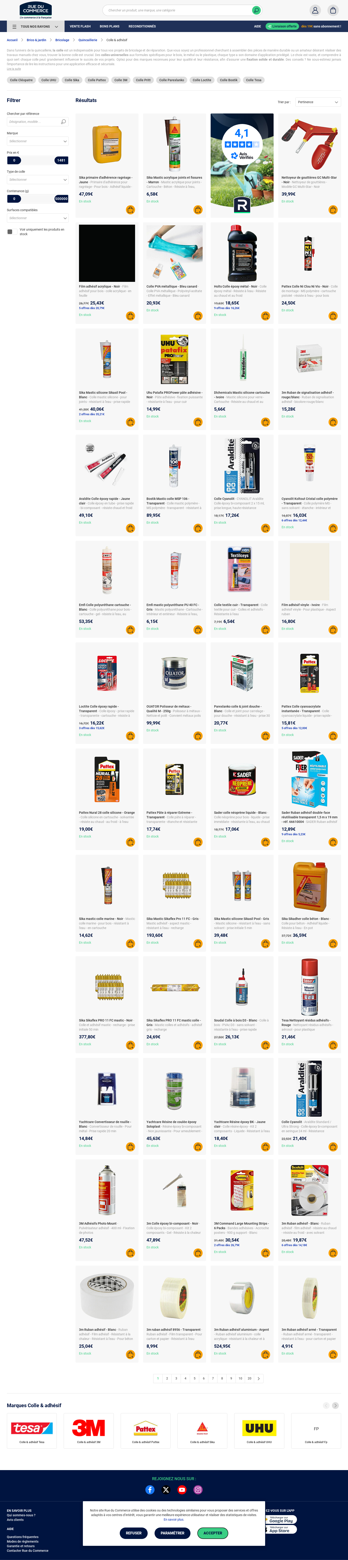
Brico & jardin (36, 40)
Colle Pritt (143, 80)
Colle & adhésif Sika (202, 1442)
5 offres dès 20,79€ (91, 308)
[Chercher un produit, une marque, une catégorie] (182, 10)
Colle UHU (48, 80)
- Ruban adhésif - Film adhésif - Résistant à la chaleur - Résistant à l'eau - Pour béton (106, 1334)
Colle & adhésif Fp (316, 1442)
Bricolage (62, 40)
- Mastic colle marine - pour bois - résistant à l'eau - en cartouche (107, 923)
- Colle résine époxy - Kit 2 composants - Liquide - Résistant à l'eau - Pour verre (242, 1131)
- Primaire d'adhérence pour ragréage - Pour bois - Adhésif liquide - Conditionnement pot (105, 186)
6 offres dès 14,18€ (294, 1245)
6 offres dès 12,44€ (294, 520)
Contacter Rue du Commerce (28, 1550)
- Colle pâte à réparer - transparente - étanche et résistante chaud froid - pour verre (172, 821)
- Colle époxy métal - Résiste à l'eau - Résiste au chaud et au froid (240, 291)
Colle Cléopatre (21, 80)
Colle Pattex (97, 80)
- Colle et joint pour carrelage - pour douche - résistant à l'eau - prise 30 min (242, 715)
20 (249, 1378)
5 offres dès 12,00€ (294, 728)
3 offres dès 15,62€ (91, 728)
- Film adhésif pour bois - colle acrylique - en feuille (105, 291)
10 (240, 1378)
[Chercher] (256, 10)
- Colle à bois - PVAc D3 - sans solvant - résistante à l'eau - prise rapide (241, 1024)
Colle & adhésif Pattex (145, 1442)
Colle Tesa (253, 80)
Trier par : (284, 102)
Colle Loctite (202, 80)
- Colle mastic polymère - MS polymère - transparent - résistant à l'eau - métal (174, 507)
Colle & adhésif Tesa (31, 1442)
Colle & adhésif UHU (259, 1442)
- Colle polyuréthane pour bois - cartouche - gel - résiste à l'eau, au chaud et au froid (105, 614)
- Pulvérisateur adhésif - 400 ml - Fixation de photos (107, 1228)
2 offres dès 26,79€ (226, 1245)
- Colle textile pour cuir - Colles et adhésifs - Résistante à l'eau (241, 609)
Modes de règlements (22, 1541)
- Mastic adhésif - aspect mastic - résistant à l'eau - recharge (173, 923)
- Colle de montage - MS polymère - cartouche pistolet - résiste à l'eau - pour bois (310, 291)
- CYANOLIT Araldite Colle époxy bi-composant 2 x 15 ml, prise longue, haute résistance (239, 503)
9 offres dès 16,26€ (226, 308)
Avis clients (15, 1520)
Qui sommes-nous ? (21, 1515)
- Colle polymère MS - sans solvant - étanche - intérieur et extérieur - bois (306, 507)
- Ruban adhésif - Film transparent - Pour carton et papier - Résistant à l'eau (174, 1334)
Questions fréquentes (22, 1537)
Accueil (12, 40)
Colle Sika (72, 80)
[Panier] (333, 10)
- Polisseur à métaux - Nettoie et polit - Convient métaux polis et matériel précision (174, 715)
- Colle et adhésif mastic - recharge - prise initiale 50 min (107, 1024)
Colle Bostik (228, 80)
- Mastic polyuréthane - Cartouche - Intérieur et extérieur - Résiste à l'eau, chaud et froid (175, 614)
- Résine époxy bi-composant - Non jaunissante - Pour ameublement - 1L (174, 1131)
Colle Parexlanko (171, 80)
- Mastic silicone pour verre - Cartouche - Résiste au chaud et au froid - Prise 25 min (239, 401)
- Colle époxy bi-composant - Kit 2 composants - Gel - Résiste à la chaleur (174, 1228)
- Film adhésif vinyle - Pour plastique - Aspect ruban (309, 609)
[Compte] (315, 10)
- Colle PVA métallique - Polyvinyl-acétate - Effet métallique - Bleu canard (174, 291)
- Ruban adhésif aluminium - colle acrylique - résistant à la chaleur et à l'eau (239, 1338)
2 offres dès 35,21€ (91, 414)
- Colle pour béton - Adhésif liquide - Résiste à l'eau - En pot (306, 923)
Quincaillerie (88, 40)
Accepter (213, 1533)
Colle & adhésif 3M (89, 1442)
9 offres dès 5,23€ (293, 834)
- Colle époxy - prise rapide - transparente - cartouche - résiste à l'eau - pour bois (106, 715)
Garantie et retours (21, 1546)
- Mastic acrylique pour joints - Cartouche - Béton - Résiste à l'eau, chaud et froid (174, 186)
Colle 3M (120, 80)
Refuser (133, 1533)
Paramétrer (172, 1533)
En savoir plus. (174, 1519)
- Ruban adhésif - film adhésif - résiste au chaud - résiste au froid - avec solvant (309, 1228)
